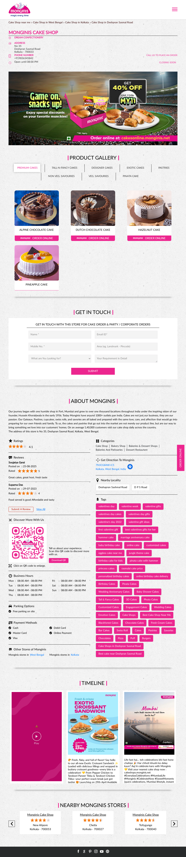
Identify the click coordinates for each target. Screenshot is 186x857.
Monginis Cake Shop (40, 814)
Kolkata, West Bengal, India (111, 469)
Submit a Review (21, 509)
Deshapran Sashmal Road (112, 487)
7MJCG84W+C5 (105, 465)
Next (174, 823)
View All (40, 509)
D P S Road (140, 487)
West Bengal (37, 655)
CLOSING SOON (167, 62)
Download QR (59, 560)
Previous (12, 823)
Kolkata (75, 655)
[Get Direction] (130, 469)
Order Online (37, 238)
